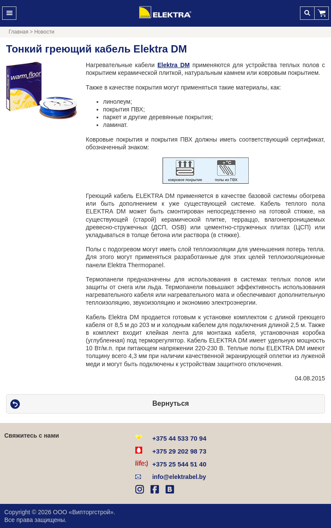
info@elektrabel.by (179, 476)
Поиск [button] (307, 13)
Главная (18, 32)
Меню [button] (9, 13)
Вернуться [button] (171, 403)
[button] (321, 13)
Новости (44, 32)
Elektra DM (173, 65)
